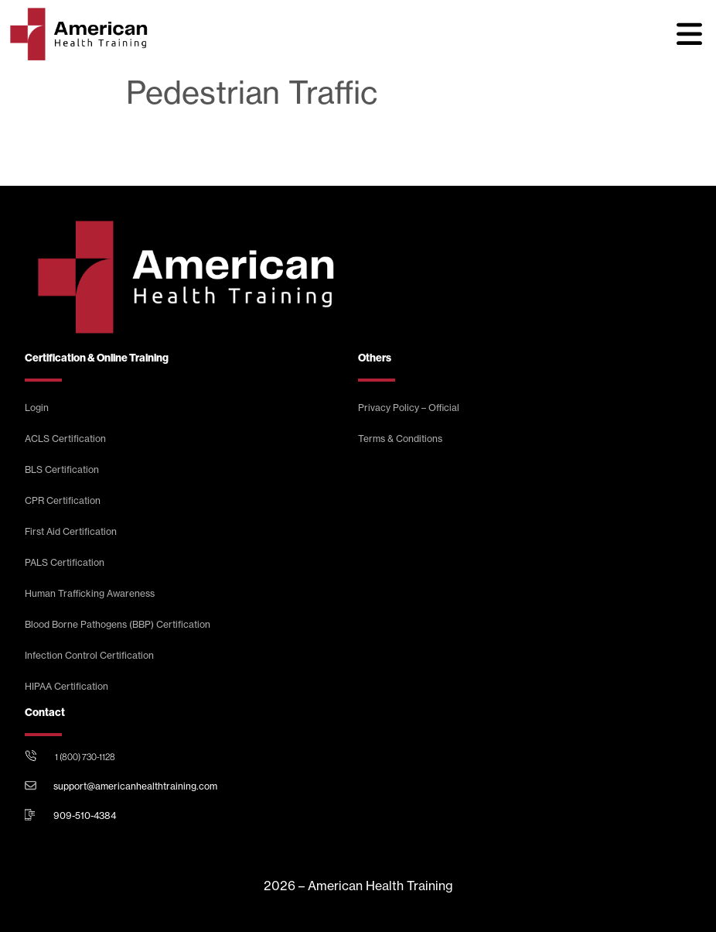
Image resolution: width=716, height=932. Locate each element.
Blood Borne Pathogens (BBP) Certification (117, 624)
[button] (689, 34)
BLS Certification (62, 469)
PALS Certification (64, 562)
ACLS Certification (65, 438)
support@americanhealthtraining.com (135, 786)
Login (37, 407)
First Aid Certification (71, 531)
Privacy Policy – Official (408, 407)
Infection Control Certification (89, 655)
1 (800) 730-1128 (85, 756)
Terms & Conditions (400, 438)
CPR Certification (63, 500)
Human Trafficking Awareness (90, 593)
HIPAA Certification (66, 686)
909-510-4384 (84, 815)
